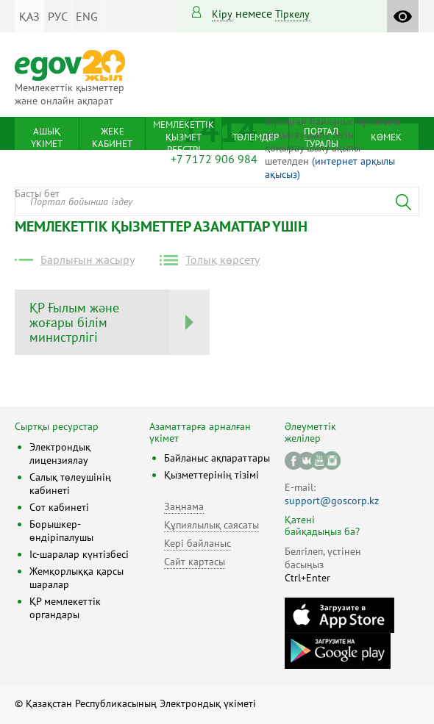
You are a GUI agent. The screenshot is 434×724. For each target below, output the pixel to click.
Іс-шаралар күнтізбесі (79, 554)
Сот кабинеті (59, 507)
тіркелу (292, 14)
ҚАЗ (29, 16)
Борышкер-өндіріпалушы (61, 530)
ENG (87, 16)
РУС (58, 16)
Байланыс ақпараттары (217, 458)
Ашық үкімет (47, 137)
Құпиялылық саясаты (211, 524)
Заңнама (184, 506)
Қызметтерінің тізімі (211, 474)
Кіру (222, 14)
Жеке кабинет (112, 137)
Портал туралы (321, 137)
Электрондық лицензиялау (59, 453)
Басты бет (37, 193)
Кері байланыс (197, 543)
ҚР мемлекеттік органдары (65, 608)
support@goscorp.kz (332, 500)
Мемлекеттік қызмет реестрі (183, 137)
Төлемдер (255, 137)
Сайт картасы (194, 561)
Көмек (386, 137)
